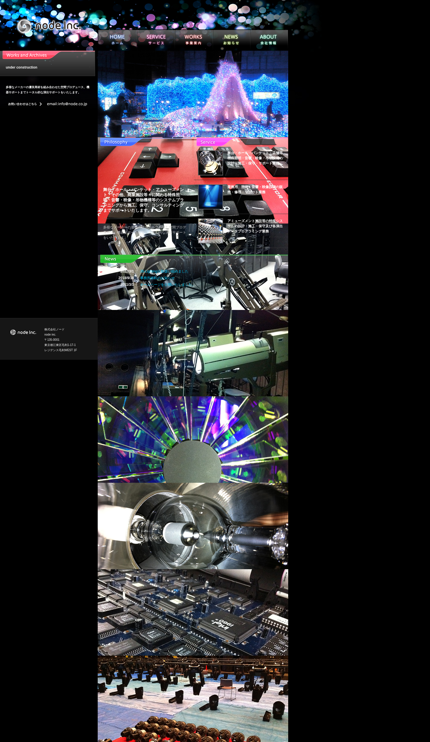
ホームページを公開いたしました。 (167, 285)
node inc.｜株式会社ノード (49, 25)
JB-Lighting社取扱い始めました (164, 271)
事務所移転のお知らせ (157, 278)
